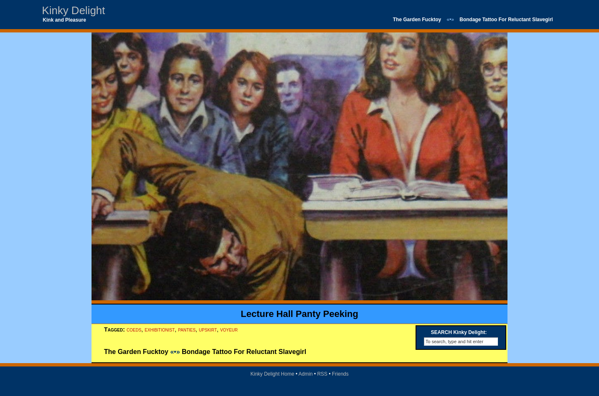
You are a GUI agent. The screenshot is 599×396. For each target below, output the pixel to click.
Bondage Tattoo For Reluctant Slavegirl (506, 19)
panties (187, 329)
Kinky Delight (73, 10)
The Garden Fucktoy (417, 19)
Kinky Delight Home (272, 374)
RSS (322, 374)
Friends (340, 374)
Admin (306, 374)
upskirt (208, 329)
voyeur (229, 329)
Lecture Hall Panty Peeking (299, 314)
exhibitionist (160, 329)
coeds (133, 329)
